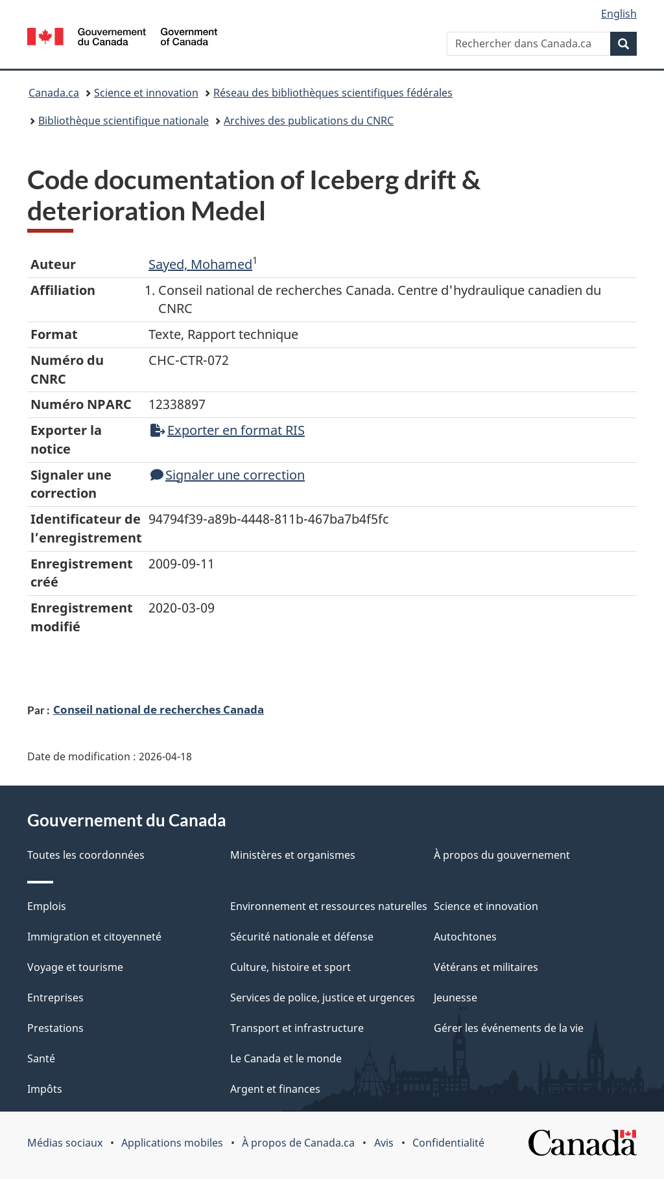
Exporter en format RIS (227, 430)
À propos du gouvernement (502, 855)
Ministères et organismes (292, 855)
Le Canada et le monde (286, 1058)
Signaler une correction (227, 475)
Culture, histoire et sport (290, 967)
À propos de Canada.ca (298, 1143)
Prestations (55, 1028)
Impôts (44, 1089)
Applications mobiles (172, 1143)
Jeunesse (455, 997)
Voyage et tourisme (75, 967)
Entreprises (55, 997)
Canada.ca (54, 93)
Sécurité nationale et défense (302, 936)
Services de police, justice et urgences (322, 997)
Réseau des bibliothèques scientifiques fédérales (333, 93)
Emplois (46, 906)
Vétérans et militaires (486, 967)
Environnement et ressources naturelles (328, 906)
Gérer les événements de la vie (509, 1028)
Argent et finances (275, 1089)
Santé (41, 1058)
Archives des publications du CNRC (309, 120)
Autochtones (465, 936)
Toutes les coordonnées (86, 855)
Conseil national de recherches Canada (158, 709)
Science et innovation (146, 93)
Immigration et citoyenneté (94, 936)
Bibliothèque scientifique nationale (123, 120)
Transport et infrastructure (297, 1028)
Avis (384, 1143)
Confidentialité (448, 1143)
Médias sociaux (64, 1143)
